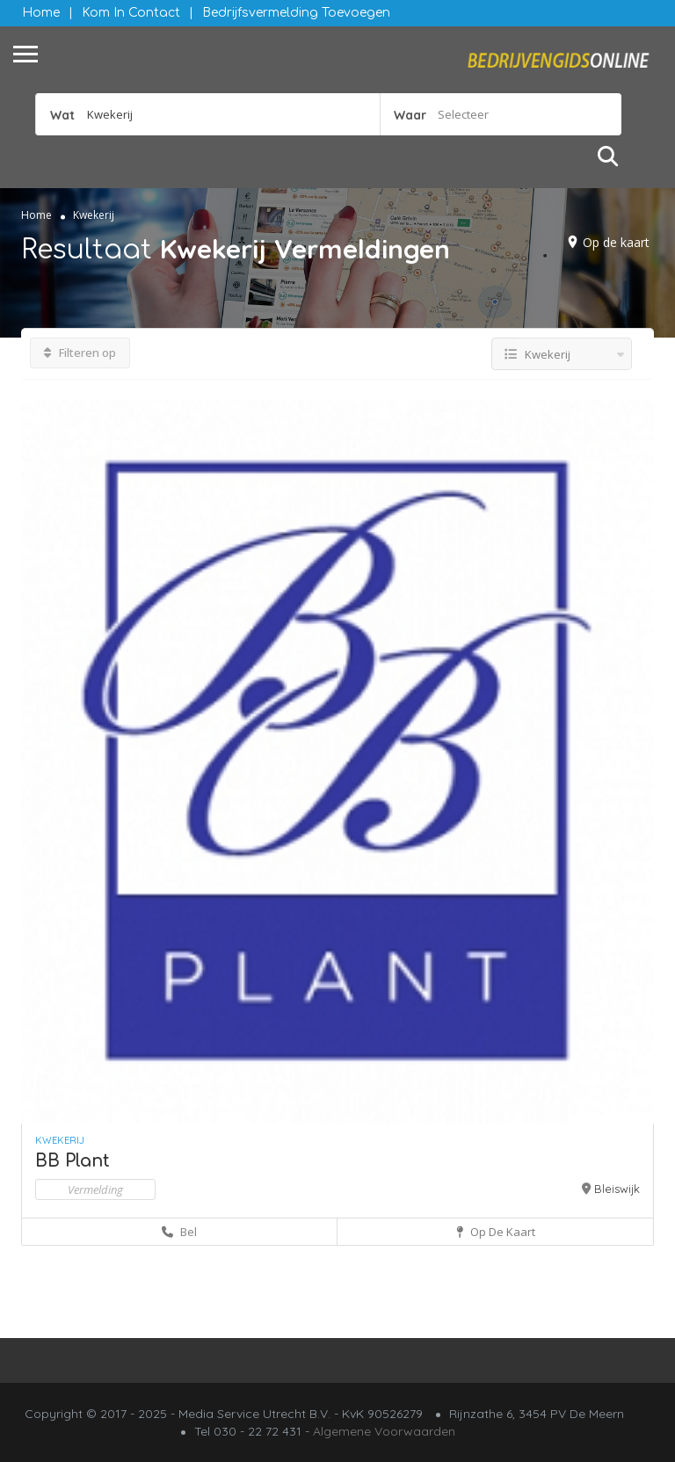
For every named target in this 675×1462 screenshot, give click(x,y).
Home (41, 12)
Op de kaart (616, 242)
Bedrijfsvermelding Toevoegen (296, 12)
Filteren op (80, 352)
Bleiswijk (617, 1189)
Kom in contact (131, 12)
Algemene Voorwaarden (384, 1431)
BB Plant (72, 1161)
